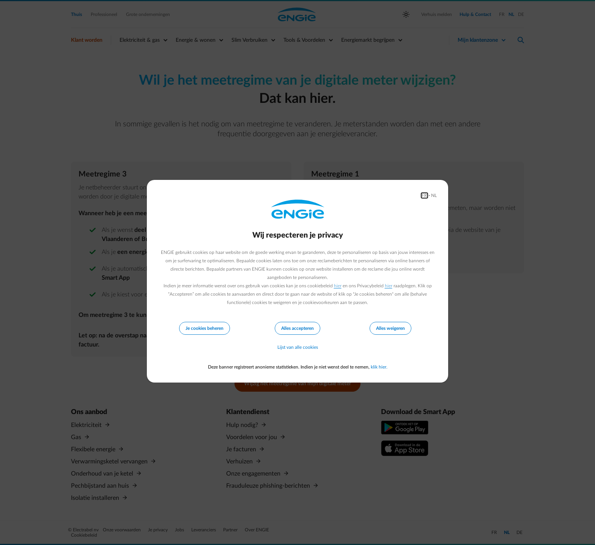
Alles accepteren (297, 328)
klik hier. (379, 367)
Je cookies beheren (205, 328)
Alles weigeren (390, 328)
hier (338, 286)
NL (434, 195)
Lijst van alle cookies (297, 347)
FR (424, 195)
